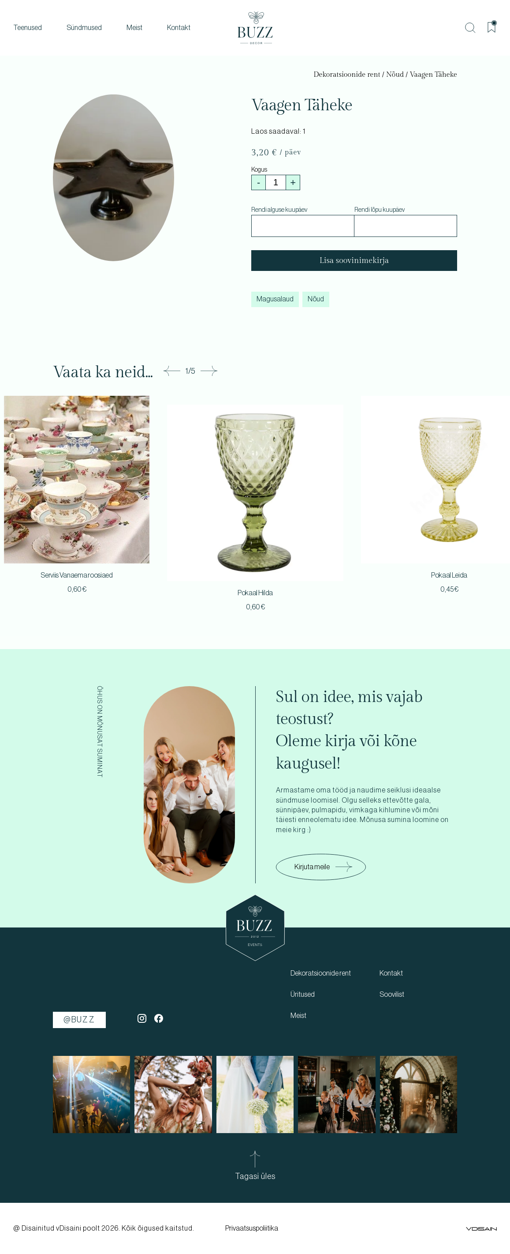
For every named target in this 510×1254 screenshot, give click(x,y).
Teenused (27, 27)
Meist (134, 27)
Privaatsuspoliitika (251, 1228)
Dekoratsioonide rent (346, 75)
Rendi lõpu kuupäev (379, 210)
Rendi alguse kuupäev (279, 210)
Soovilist (392, 994)
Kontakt (178, 27)
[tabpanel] (255, 510)
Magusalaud (275, 299)
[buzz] (255, 28)
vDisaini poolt (78, 1228)
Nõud (395, 75)
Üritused (302, 994)
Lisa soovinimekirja (354, 260)
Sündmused (84, 27)
